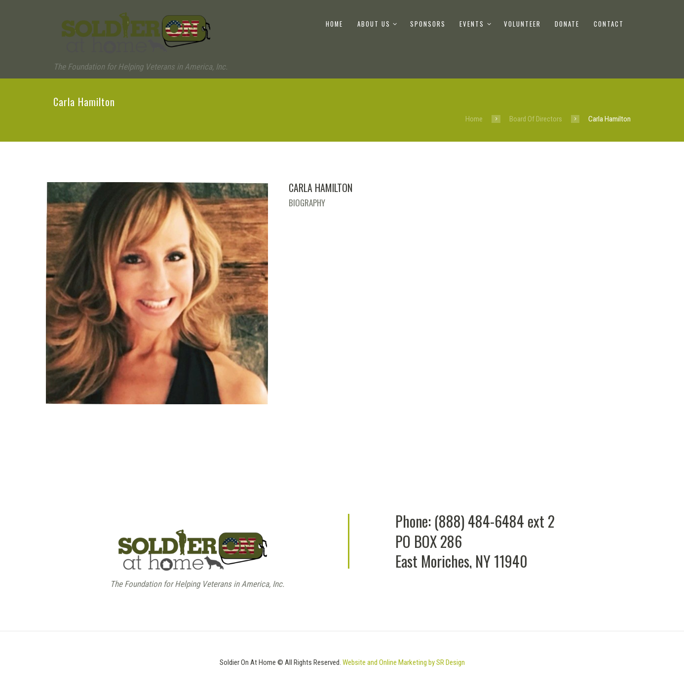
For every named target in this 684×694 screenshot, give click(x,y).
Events (471, 24)
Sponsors (428, 24)
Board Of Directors (535, 119)
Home (334, 24)
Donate (567, 24)
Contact (609, 24)
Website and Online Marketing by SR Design (403, 662)
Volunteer (522, 24)
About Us (373, 24)
